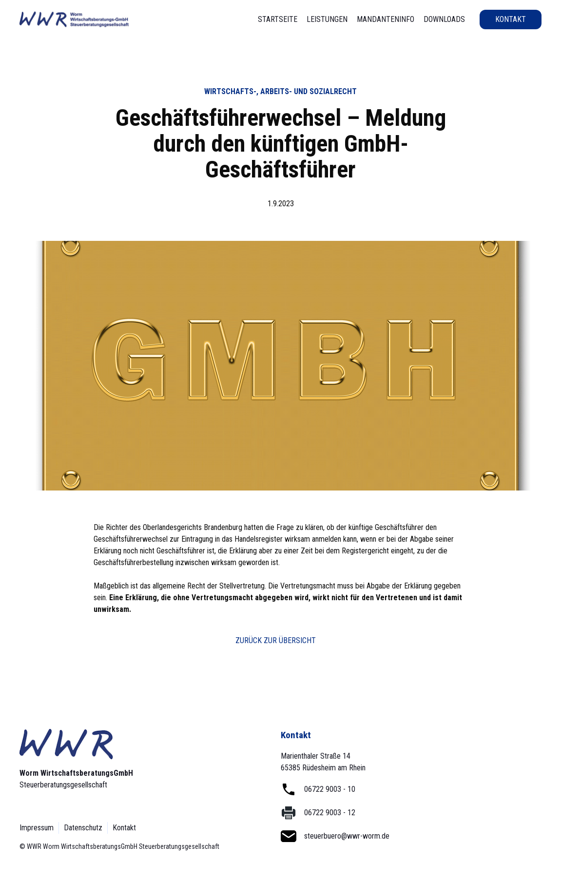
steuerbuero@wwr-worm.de (346, 836)
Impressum (36, 827)
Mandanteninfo (385, 19)
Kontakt (510, 19)
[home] (74, 19)
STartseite (277, 19)
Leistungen (327, 19)
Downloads (444, 19)
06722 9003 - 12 (329, 812)
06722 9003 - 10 (329, 789)
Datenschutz (83, 827)
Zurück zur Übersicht (275, 640)
